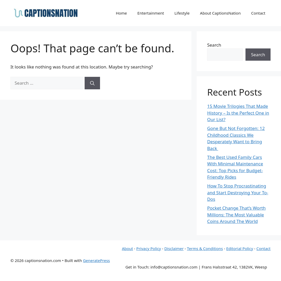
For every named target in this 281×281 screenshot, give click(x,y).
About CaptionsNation (220, 13)
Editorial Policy (239, 248)
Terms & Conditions (205, 248)
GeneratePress (96, 260)
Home (121, 13)
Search (214, 45)
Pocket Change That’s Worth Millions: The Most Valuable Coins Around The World (236, 214)
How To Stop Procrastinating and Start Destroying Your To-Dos (237, 192)
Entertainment (150, 13)
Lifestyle (182, 13)
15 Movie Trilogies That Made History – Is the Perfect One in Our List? (238, 112)
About (127, 248)
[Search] (92, 83)
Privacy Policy (148, 248)
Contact (258, 13)
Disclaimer (174, 248)
